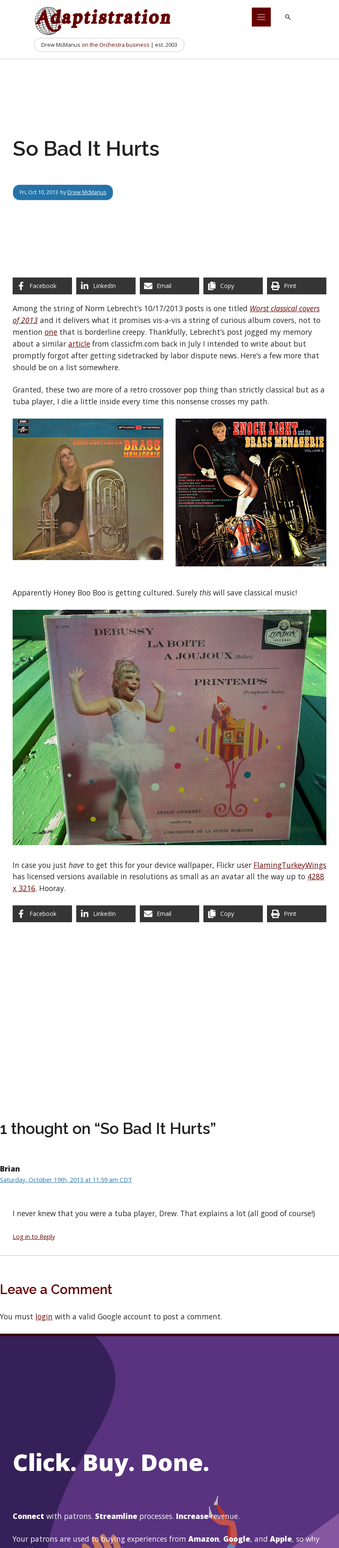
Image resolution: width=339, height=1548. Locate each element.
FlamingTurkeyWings (290, 865)
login (44, 1316)
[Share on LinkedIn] (106, 286)
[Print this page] (296, 286)
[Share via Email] (169, 286)
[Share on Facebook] (42, 286)
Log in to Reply (34, 1236)
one (51, 332)
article (79, 344)
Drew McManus (87, 192)
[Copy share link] (233, 286)
